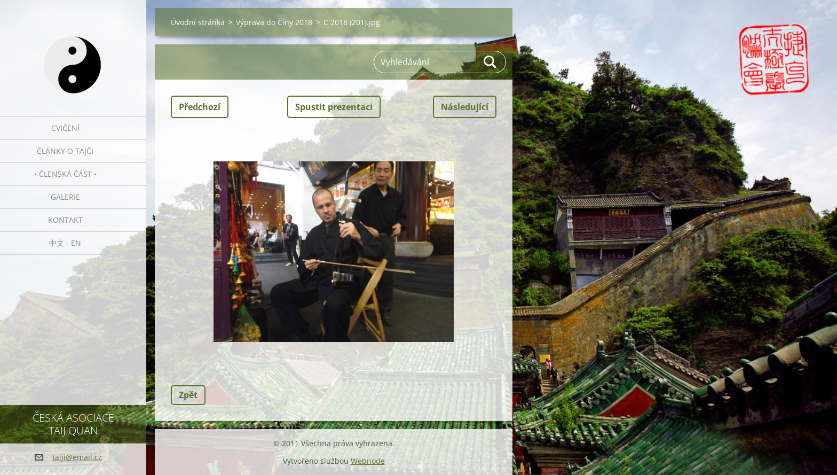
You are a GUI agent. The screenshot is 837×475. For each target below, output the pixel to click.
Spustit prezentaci (334, 107)
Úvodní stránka (198, 22)
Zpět (188, 395)
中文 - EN (65, 243)
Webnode (368, 461)
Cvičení (65, 128)
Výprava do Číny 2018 (274, 22)
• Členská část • (65, 174)
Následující (464, 107)
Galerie (65, 197)
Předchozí (199, 107)
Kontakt (65, 220)
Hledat (491, 62)
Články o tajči (65, 151)
